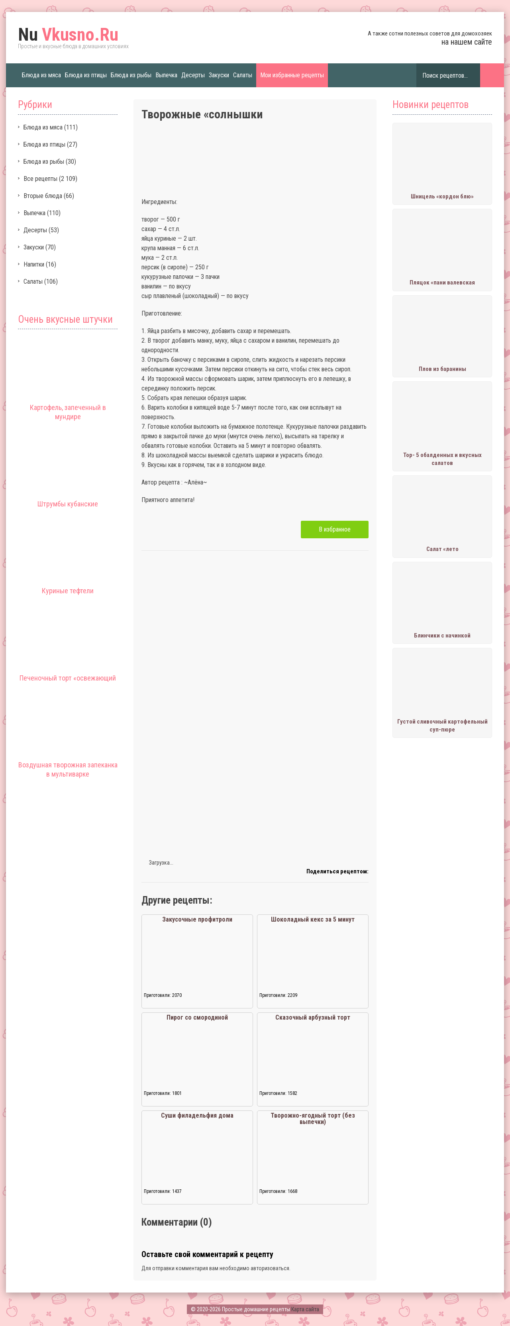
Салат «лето (442, 549)
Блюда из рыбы (131, 75)
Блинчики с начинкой (442, 635)
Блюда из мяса (41, 75)
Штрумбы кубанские (67, 504)
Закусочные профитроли (197, 919)
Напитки (34, 264)
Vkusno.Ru (68, 34)
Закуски (219, 75)
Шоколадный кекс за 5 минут (313, 919)
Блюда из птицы (86, 75)
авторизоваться (270, 1268)
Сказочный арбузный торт (312, 1017)
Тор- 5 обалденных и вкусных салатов (442, 459)
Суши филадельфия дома (197, 1115)
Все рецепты (40, 178)
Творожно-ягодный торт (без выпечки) (313, 1119)
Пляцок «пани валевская (442, 282)
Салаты (242, 75)
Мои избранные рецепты (292, 75)
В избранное (335, 529)
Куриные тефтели (68, 590)
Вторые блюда (43, 196)
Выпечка (166, 75)
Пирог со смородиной (197, 1017)
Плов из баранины (442, 369)
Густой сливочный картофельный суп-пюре (442, 725)
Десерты (193, 75)
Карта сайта (305, 1309)
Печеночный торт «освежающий (68, 678)
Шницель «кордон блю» (442, 196)
